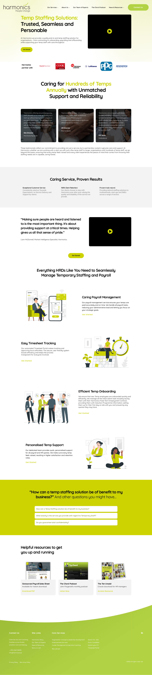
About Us (65, 7)
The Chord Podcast (99, 7)
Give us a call (36, 648)
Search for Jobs (93, 640)
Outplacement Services (60, 642)
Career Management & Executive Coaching (66, 645)
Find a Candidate (93, 642)
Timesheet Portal (93, 648)
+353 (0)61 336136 (15, 650)
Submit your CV (93, 645)
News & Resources (115, 7)
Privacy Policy (13, 662)
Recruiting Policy (25, 662)
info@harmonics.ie (15, 653)
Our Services (52, 7)
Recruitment (56, 649)
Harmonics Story (37, 640)
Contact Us (138, 7)
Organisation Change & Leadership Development (68, 640)
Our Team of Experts (80, 7)
